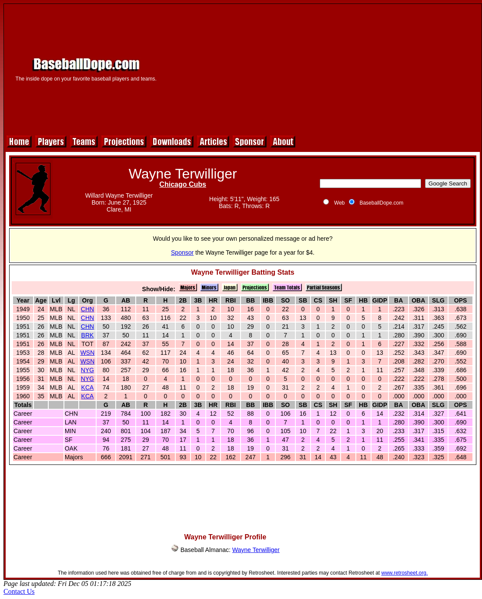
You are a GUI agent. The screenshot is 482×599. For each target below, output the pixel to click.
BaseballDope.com (381, 203)
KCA (87, 387)
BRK (87, 335)
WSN (87, 352)
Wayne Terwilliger (256, 549)
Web (339, 203)
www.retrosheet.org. (405, 573)
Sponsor (182, 252)
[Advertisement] (322, 68)
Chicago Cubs (182, 184)
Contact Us (19, 591)
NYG (87, 370)
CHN (87, 309)
